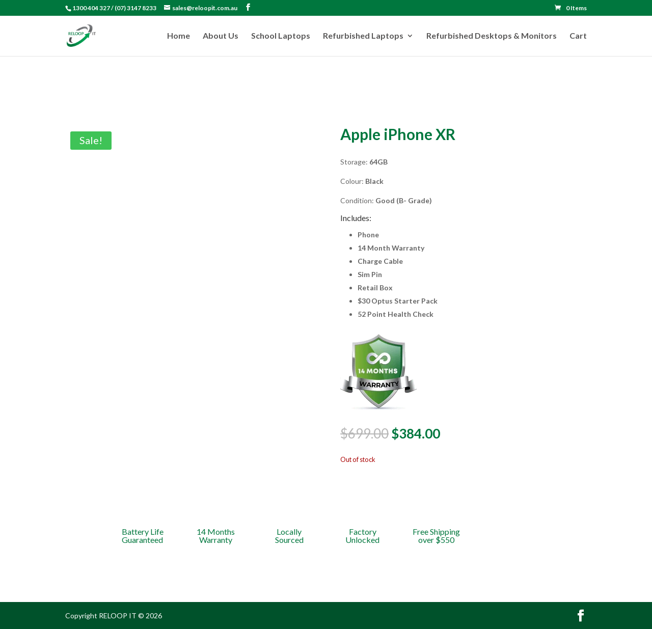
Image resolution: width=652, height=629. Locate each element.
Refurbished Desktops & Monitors (491, 36)
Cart (578, 36)
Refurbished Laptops (363, 36)
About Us (220, 36)
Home (178, 36)
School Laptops (280, 36)
